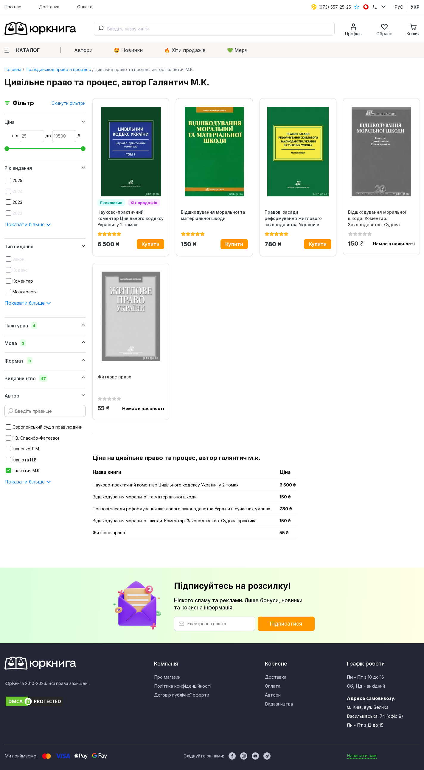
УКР (415, 7)
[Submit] (100, 28)
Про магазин (167, 677)
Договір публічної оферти (181, 695)
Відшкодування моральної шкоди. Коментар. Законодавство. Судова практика (377, 218)
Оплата (84, 6)
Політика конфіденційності (182, 686)
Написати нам (362, 755)
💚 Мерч (237, 50)
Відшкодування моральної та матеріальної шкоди (213, 215)
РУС (399, 7)
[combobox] (214, 29)
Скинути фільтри (69, 103)
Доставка (49, 6)
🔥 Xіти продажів (185, 50)
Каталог (22, 50)
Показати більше (27, 224)
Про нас (12, 6)
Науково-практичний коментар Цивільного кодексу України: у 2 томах (130, 218)
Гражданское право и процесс (58, 69)
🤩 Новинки (128, 50)
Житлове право (114, 376)
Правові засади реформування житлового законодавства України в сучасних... (293, 218)
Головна (12, 69)
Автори (83, 50)
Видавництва (279, 704)
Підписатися (286, 624)
